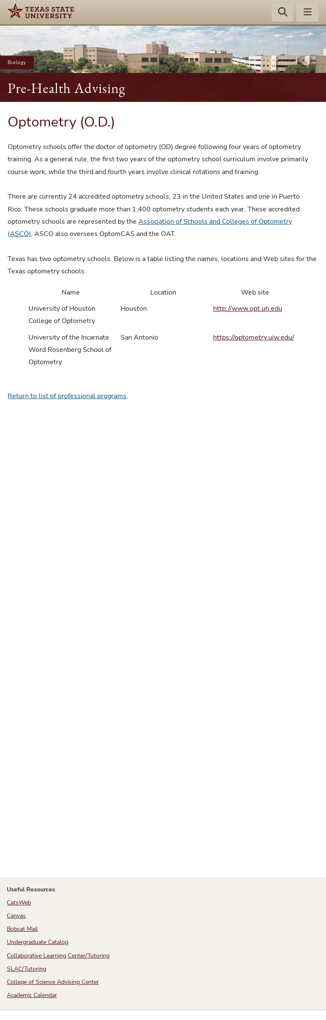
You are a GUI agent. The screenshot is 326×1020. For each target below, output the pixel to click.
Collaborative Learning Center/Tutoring (58, 956)
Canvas (16, 916)
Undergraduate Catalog (37, 942)
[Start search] (283, 13)
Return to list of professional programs (67, 396)
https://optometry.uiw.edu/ (253, 337)
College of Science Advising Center (53, 982)
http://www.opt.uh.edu (247, 308)
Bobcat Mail (22, 929)
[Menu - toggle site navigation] (307, 13)
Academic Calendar (32, 995)
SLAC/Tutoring (26, 969)
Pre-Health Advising (66, 88)
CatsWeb (19, 903)
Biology (17, 62)
